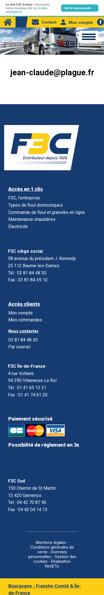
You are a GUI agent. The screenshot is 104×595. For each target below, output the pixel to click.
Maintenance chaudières (31, 219)
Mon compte (77, 22)
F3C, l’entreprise (24, 198)
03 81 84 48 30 (23, 339)
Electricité (18, 226)
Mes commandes (25, 319)
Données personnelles (47, 554)
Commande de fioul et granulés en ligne (46, 212)
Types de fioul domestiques (35, 205)
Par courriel (19, 346)
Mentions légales (51, 542)
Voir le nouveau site (80, 8)
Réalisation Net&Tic (58, 564)
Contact (44, 22)
